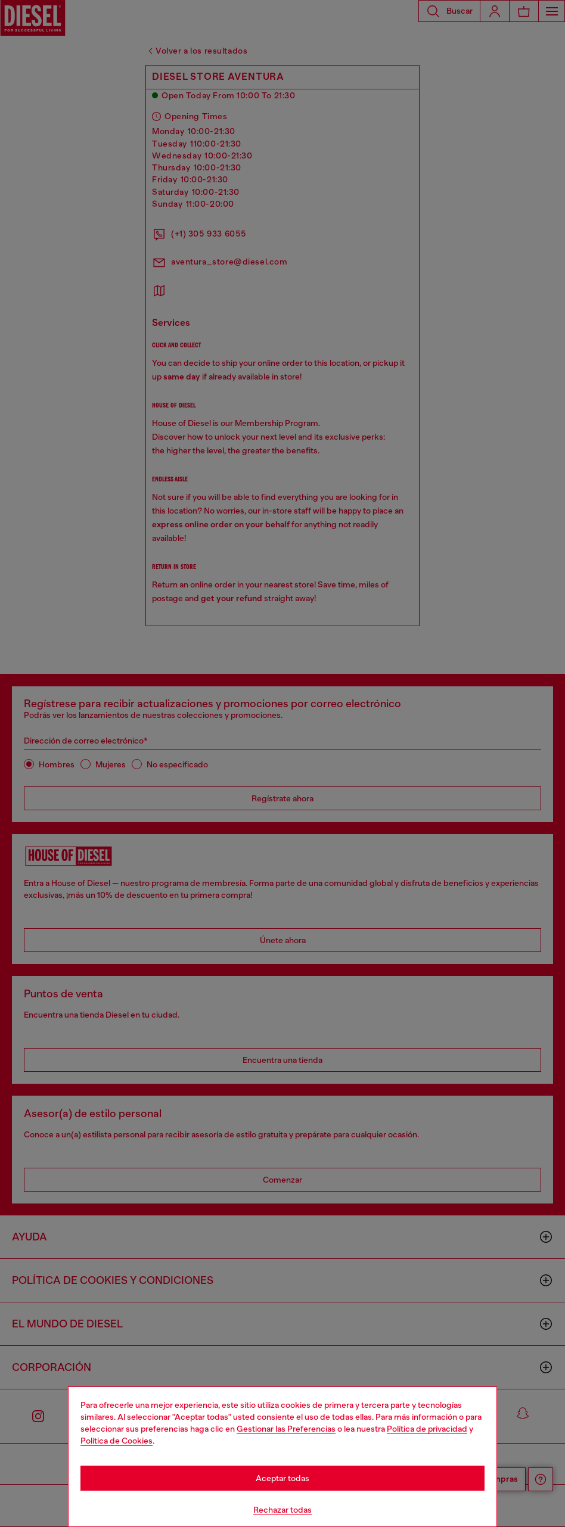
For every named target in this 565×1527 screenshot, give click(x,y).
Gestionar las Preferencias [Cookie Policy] (286, 1428)
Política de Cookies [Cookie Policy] (116, 1440)
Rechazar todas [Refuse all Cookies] (282, 1509)
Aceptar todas (282, 1478)
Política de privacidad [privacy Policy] (427, 1428)
